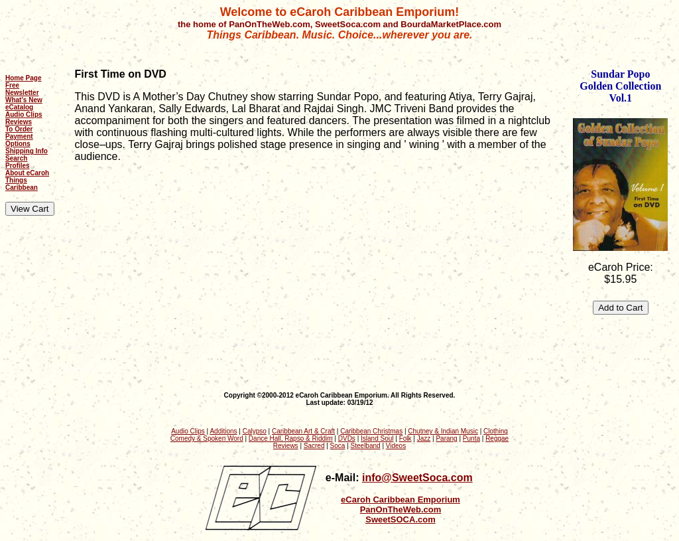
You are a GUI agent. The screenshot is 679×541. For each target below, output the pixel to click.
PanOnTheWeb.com (401, 509)
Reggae (497, 438)
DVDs (346, 438)
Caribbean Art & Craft (303, 431)
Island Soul (377, 438)
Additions (223, 431)
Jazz (424, 438)
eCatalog (19, 107)
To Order (18, 129)
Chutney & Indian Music (443, 431)
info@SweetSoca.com (417, 477)
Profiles (17, 165)
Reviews (18, 121)
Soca (337, 445)
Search (16, 158)
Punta (471, 438)
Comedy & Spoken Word (206, 438)
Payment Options (19, 140)
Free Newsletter (22, 89)
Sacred (314, 445)
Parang (446, 438)
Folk (405, 438)
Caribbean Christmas (371, 431)
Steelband (366, 445)
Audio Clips (23, 114)
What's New (23, 100)
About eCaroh (27, 173)
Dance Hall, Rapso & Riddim (291, 438)
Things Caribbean (21, 184)
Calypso (255, 431)
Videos (396, 445)
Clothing (495, 431)
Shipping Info (26, 151)
